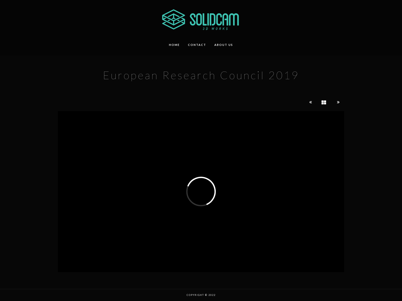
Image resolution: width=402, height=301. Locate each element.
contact (197, 44)
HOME (174, 44)
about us (223, 44)
